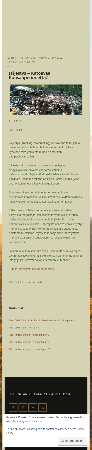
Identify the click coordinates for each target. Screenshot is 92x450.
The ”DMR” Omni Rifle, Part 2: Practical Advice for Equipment (41, 320)
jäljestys (32, 282)
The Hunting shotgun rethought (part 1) (29, 349)
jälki (40, 282)
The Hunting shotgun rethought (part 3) (29, 334)
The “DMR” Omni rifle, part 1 (24, 327)
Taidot (17, 282)
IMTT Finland (21, 16)
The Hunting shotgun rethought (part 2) (29, 342)
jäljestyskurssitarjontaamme (36, 269)
